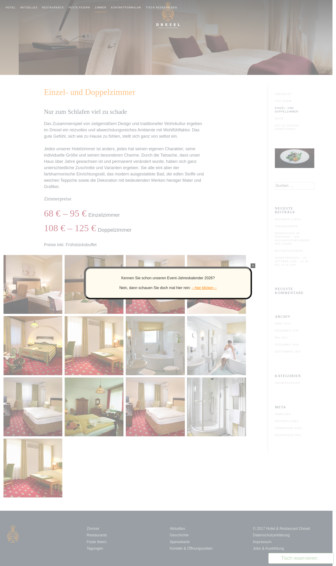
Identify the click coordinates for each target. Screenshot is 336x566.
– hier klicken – (204, 288)
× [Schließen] (253, 266)
